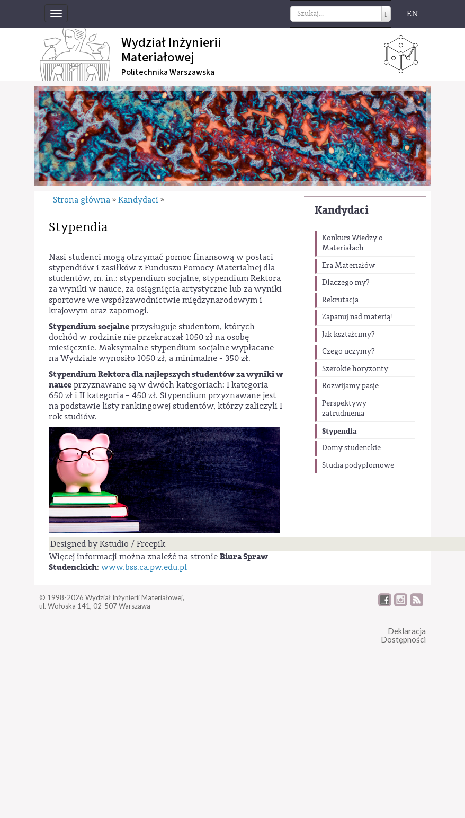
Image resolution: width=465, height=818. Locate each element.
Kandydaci (342, 210)
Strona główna (81, 200)
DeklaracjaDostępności (403, 646)
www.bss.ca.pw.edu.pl (144, 578)
